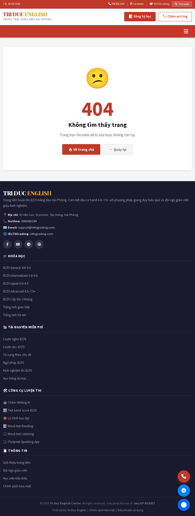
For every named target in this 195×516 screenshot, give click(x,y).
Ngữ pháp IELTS (13, 362)
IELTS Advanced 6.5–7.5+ (19, 291)
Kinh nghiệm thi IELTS (17, 370)
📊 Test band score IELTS (20, 410)
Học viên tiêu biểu (15, 478)
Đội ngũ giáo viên (15, 470)
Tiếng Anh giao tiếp (16, 307)
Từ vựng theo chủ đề (17, 355)
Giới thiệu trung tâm (16, 462)
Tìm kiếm (182, 4)
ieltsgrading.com (41, 234)
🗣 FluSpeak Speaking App (21, 442)
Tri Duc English (76, 510)
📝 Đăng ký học (140, 16)
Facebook (137, 4)
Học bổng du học (14, 378)
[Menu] (186, 31)
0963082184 (116, 4)
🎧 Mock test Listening (18, 434)
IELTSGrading (159, 4)
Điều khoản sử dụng (130, 510)
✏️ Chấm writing (175, 16)
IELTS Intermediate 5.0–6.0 (20, 275)
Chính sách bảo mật (17, 486)
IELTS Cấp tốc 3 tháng (17, 299)
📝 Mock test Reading (18, 426)
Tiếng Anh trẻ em (14, 315)
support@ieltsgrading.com (36, 227)
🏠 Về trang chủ (81, 149)
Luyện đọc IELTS (13, 347)
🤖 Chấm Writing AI (16, 402)
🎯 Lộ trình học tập (16, 418)
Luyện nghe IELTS (14, 339)
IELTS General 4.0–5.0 (17, 268)
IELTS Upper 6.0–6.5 (15, 283)
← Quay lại (117, 149)
